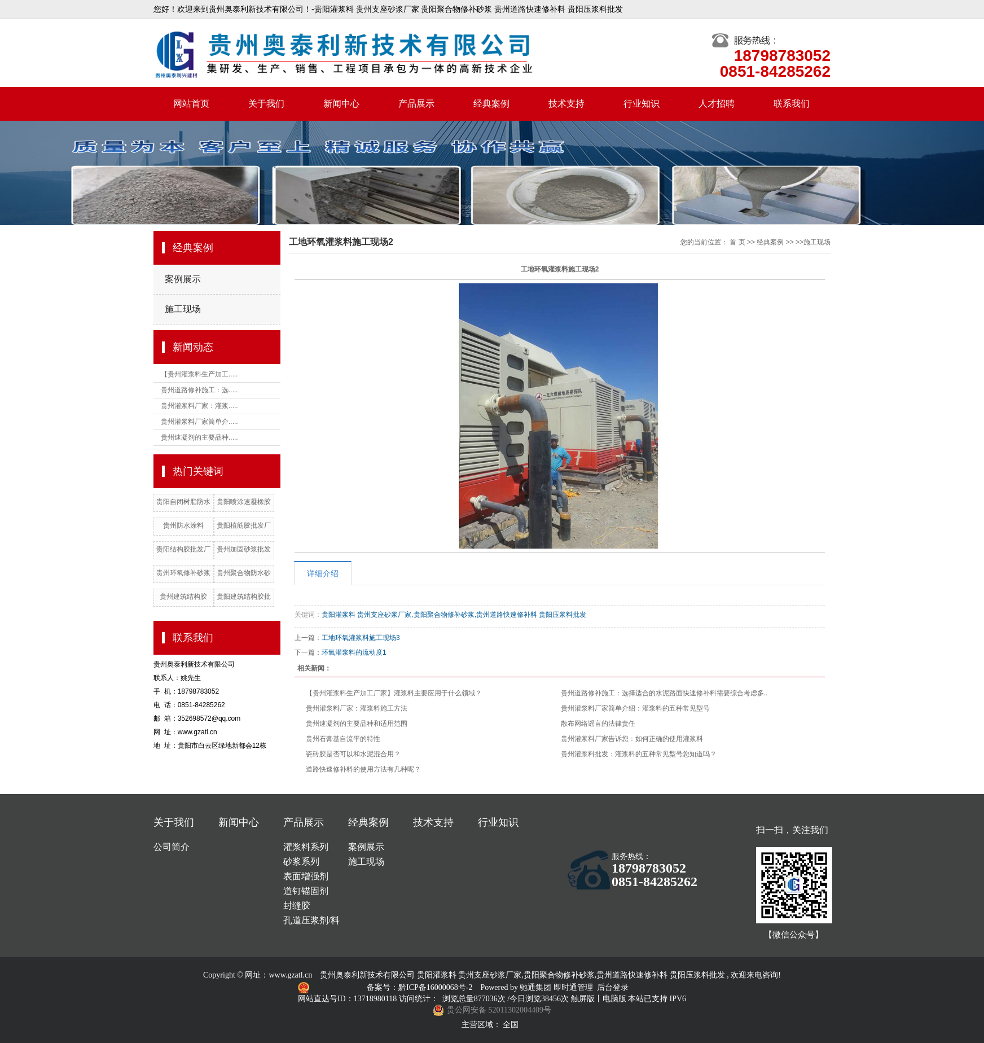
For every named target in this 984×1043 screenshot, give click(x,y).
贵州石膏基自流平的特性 (343, 739)
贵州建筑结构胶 (183, 597)
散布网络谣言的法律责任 (598, 724)
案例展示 (183, 279)
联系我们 (792, 103)
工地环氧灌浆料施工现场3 (361, 638)
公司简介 (171, 847)
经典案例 (491, 103)
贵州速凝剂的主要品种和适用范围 (356, 724)
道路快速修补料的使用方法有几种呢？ (363, 769)
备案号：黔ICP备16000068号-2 (421, 987)
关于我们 (266, 103)
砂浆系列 (301, 861)
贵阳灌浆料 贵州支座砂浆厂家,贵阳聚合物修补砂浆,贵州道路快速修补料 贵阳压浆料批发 (454, 615)
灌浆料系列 (305, 847)
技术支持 (566, 103)
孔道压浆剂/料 (311, 920)
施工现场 (183, 309)
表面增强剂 (305, 876)
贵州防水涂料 (183, 525)
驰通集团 (537, 987)
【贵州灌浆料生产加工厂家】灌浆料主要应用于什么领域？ (394, 693)
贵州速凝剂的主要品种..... (199, 437)
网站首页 (191, 103)
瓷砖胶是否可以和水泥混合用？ (353, 754)
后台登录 (613, 987)
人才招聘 (717, 103)
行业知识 (641, 103)
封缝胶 (296, 905)
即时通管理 (573, 987)
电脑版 (614, 998)
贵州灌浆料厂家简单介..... (199, 422)
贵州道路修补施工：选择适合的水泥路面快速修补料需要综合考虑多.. (664, 693)
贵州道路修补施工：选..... (199, 390)
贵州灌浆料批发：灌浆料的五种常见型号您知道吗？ (639, 754)
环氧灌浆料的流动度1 (354, 652)
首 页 (737, 242)
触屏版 (583, 998)
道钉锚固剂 (305, 891)
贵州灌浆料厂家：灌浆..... (199, 406)
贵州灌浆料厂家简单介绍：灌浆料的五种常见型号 (635, 708)
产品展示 (416, 103)
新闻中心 (341, 103)
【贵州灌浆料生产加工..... (199, 374)
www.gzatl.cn (290, 975)
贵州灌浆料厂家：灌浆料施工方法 (356, 708)
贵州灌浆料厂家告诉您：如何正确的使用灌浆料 (632, 739)
